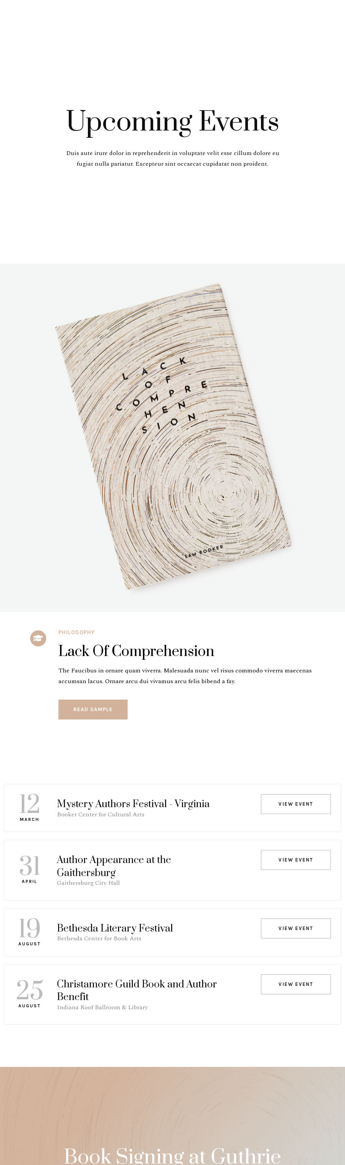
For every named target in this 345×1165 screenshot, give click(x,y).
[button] (93, 710)
